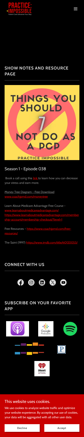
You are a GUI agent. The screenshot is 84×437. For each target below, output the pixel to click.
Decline (22, 428)
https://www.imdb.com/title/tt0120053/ (52, 242)
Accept (61, 428)
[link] (20, 9)
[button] (75, 9)
